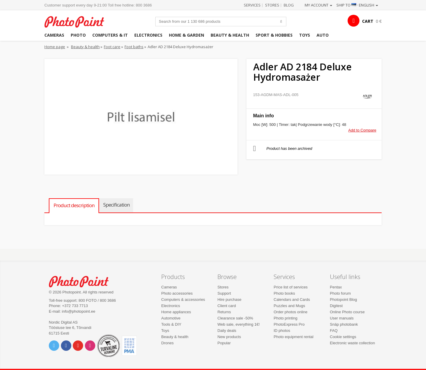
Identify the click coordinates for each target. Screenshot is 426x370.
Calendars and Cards (292, 299)
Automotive (170, 318)
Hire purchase (229, 299)
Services (252, 5)
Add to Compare (362, 130)
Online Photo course (347, 312)
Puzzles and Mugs (289, 306)
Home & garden (186, 35)
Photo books (284, 293)
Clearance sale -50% (235, 318)
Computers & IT (110, 35)
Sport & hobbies (274, 35)
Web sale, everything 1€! (238, 324)
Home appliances (176, 312)
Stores (272, 5)
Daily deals (226, 330)
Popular (224, 343)
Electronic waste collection (352, 343)
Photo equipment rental (293, 337)
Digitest (336, 306)
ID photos (282, 330)
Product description (74, 205)
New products (229, 337)
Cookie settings (343, 337)
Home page (54, 46)
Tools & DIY (171, 324)
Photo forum (340, 293)
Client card (226, 306)
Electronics (148, 35)
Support (224, 293)
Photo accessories (177, 293)
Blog (289, 5)
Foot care (112, 46)
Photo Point (82, 281)
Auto (323, 35)
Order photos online (290, 312)
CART (367, 21)
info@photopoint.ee (78, 311)
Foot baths (134, 46)
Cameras (54, 35)
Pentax (336, 287)
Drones (167, 343)
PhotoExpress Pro (289, 324)
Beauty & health (230, 35)
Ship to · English (357, 5)
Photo (78, 35)
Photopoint (78, 21)
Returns (224, 312)
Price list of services (291, 287)
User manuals (342, 318)
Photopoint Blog (343, 299)
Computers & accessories (183, 299)
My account (318, 5)
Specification (116, 204)
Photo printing (285, 318)
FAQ (334, 330)
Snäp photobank (344, 324)
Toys (304, 35)
